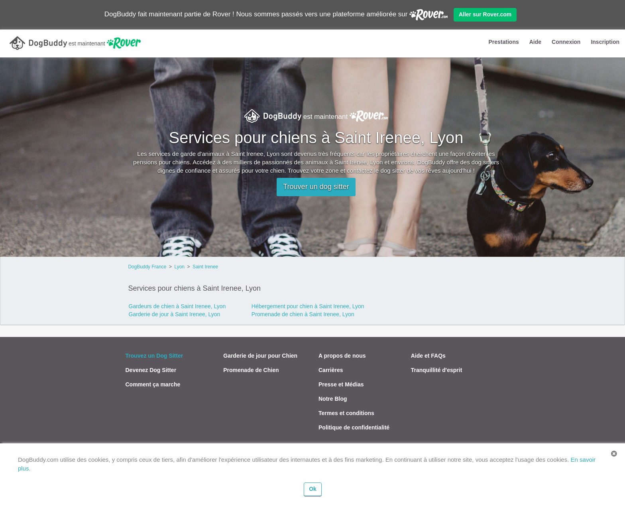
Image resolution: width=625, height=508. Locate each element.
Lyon (180, 267)
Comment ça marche (153, 384)
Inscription (605, 42)
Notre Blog (332, 399)
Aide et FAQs (428, 355)
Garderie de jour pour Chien (260, 355)
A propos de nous (342, 355)
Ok (312, 489)
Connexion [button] (566, 42)
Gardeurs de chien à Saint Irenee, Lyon (177, 306)
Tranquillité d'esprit (436, 370)
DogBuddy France (147, 267)
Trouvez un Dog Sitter (154, 355)
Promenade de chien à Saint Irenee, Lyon (303, 314)
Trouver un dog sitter (316, 187)
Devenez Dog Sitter (151, 370)
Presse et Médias (341, 384)
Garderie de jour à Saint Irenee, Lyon (174, 314)
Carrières (330, 370)
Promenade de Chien (251, 370)
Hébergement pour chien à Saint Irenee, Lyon (308, 306)
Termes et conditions (346, 413)
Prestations (503, 42)
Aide (535, 42)
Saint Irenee (205, 267)
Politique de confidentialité (353, 427)
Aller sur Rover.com (485, 14)
